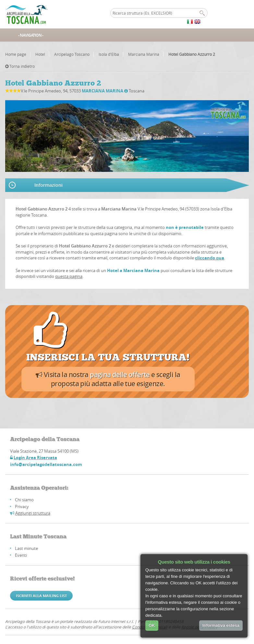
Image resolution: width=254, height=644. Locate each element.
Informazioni (48, 185)
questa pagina (68, 276)
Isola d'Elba (109, 54)
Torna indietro (20, 66)
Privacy (22, 506)
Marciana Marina (143, 54)
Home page (15, 54)
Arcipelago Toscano (72, 54)
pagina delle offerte (120, 374)
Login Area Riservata (35, 457)
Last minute (26, 548)
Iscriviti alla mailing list (41, 595)
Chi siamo (24, 500)
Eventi (21, 555)
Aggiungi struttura (32, 513)
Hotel (40, 54)
